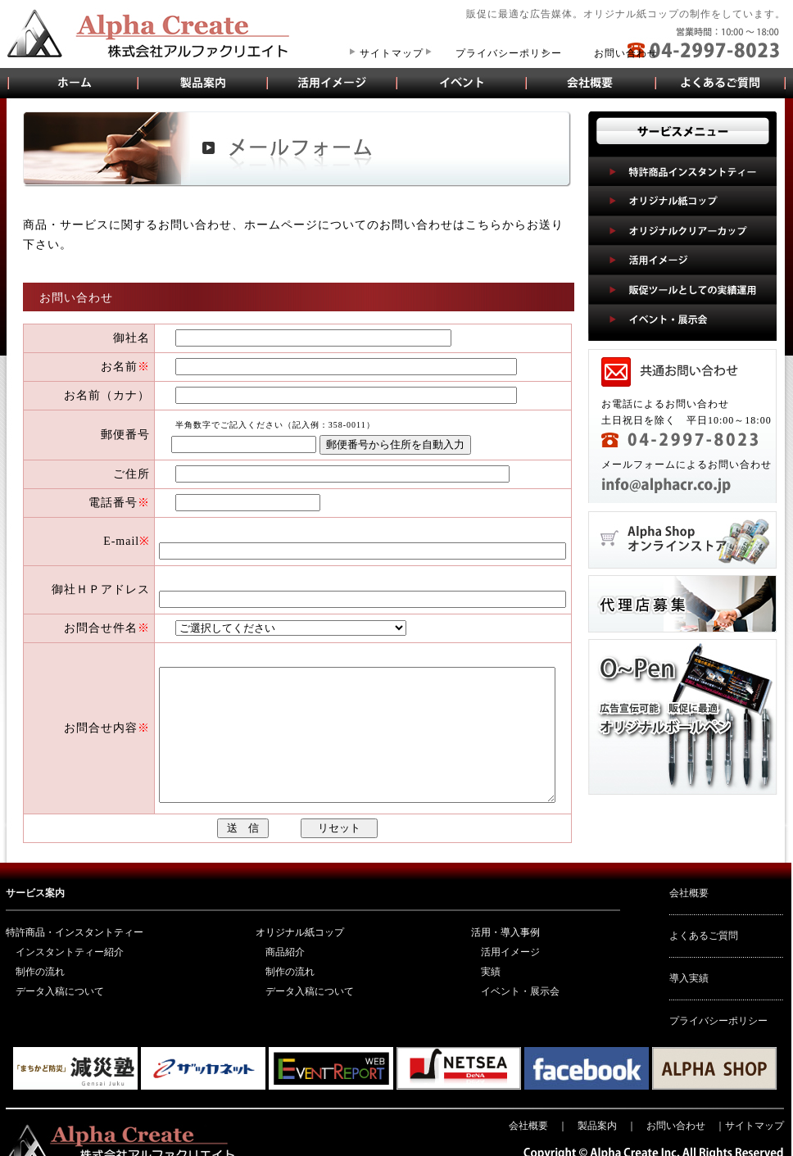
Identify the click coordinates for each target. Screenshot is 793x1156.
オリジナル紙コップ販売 (72, 82)
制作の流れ (40, 957)
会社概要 (591, 82)
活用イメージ (332, 82)
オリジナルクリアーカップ (682, 230)
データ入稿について (60, 976)
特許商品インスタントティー (682, 171)
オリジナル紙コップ (682, 200)
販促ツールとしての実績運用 (682, 289)
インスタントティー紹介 (70, 937)
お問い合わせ (626, 53)
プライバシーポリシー (508, 53)
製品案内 (202, 82)
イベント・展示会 (462, 82)
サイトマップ (392, 53)
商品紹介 (285, 937)
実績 (491, 957)
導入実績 (689, 963)
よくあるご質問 (721, 82)
